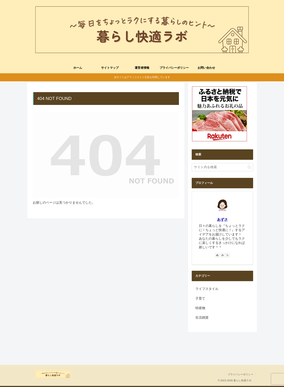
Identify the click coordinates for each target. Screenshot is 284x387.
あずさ (222, 220)
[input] (222, 167)
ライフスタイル (206, 289)
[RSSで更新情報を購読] (227, 255)
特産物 (200, 308)
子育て (200, 298)
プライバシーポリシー (240, 374)
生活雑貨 (202, 317)
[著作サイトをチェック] (217, 255)
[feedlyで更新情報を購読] (222, 255)
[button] (249, 167)
